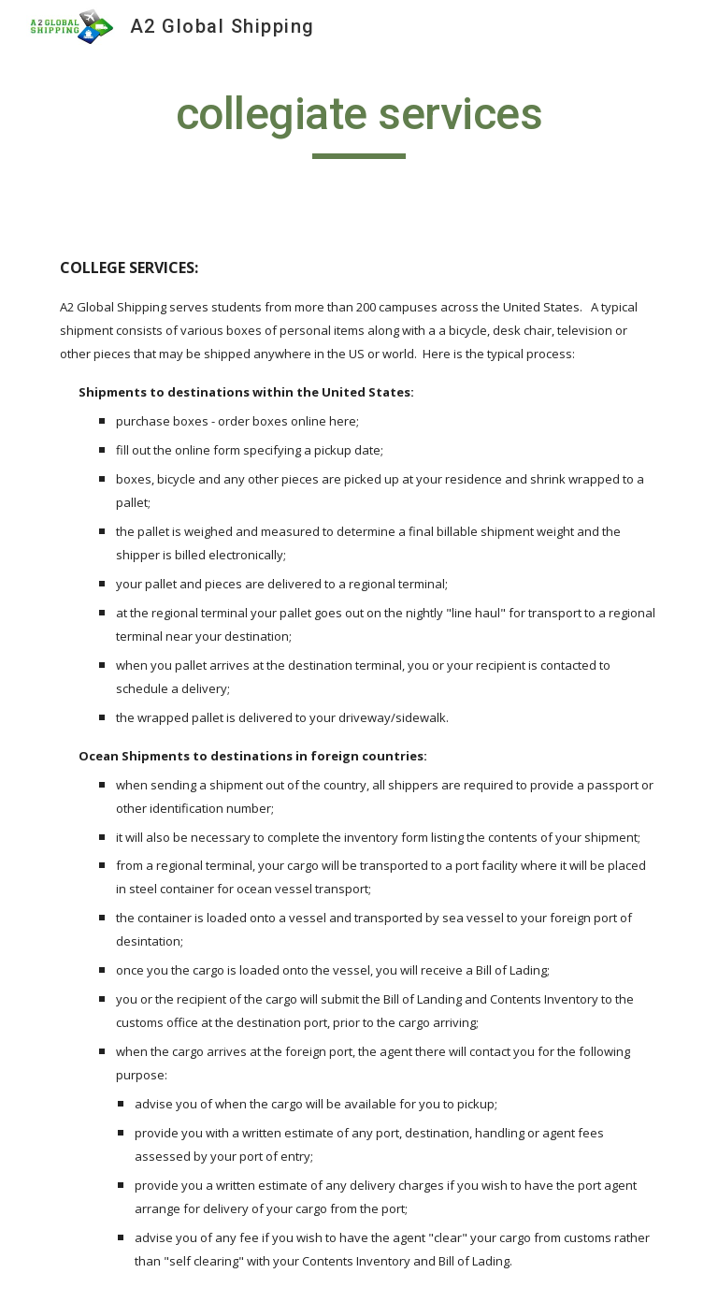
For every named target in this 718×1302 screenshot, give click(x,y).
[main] (358, 122)
